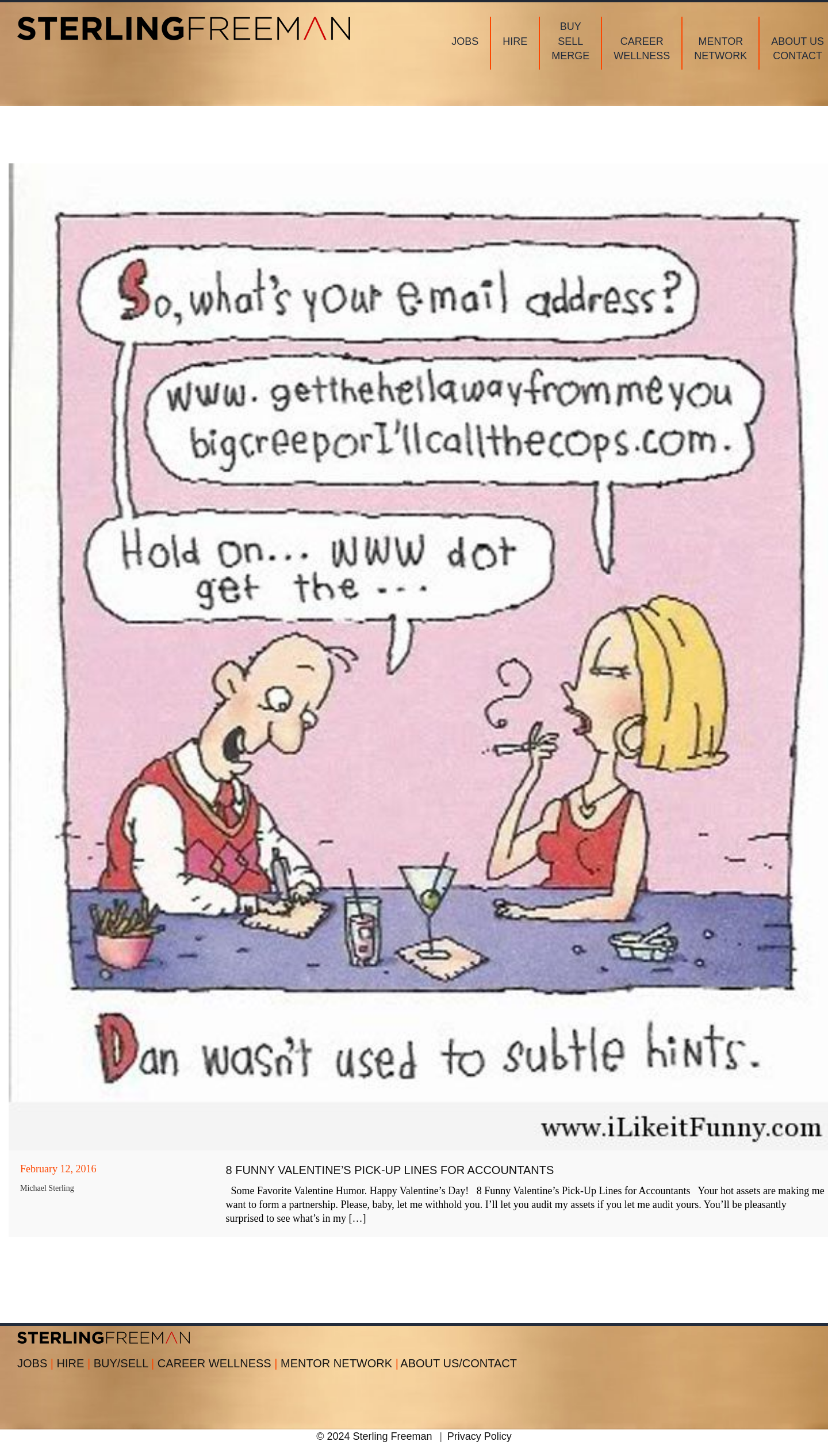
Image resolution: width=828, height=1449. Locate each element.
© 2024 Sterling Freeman (374, 1436)
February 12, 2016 (58, 1169)
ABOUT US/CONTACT (458, 1363)
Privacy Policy (479, 1436)
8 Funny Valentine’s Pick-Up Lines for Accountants (390, 1170)
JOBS (37, 1363)
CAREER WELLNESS (219, 1363)
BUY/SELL (126, 1363)
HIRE (75, 1363)
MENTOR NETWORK (339, 1363)
